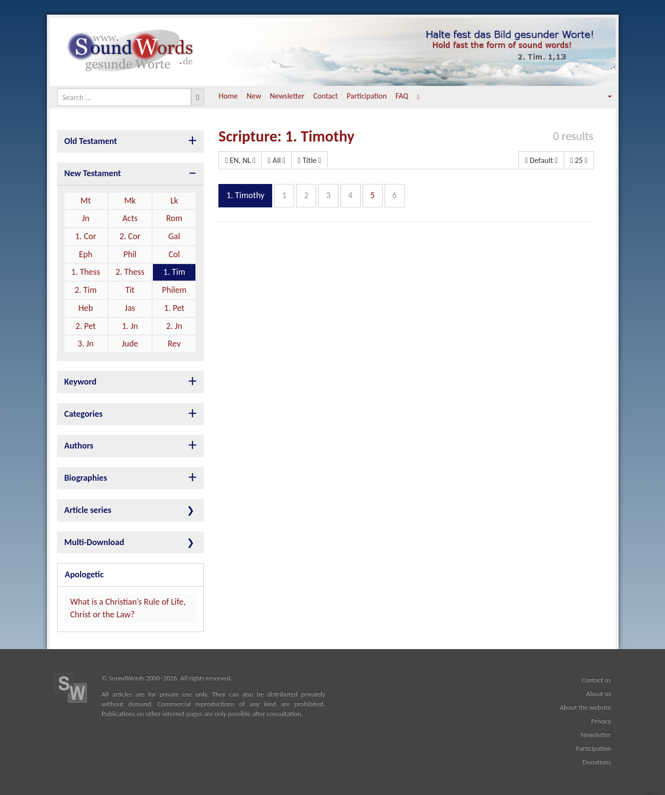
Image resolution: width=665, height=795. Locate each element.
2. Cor (129, 236)
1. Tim (174, 271)
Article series (87, 510)
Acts (129, 218)
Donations (597, 762)
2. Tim (86, 290)
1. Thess (85, 271)
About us (598, 694)
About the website (585, 707)
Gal (174, 236)
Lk (174, 200)
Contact (325, 96)
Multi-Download (94, 542)
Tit (129, 290)
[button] (603, 96)
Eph (85, 254)
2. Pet (86, 326)
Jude (130, 343)
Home (228, 96)
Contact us (596, 680)
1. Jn (130, 326)
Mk (130, 200)
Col (174, 254)
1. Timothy (245, 195)
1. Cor (85, 236)
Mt (86, 200)
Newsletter (287, 96)
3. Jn (86, 343)
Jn (85, 218)
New (254, 96)
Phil (129, 254)
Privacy (601, 721)
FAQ (402, 96)
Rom (174, 218)
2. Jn (174, 326)
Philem (174, 290)
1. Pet (174, 308)
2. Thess (129, 271)
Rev (174, 343)
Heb (85, 308)
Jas (130, 308)
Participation (366, 96)
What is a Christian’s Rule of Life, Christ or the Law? (128, 608)
